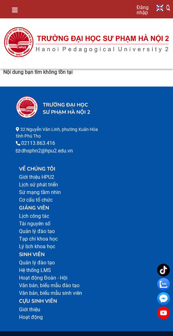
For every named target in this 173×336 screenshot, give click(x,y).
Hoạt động (31, 317)
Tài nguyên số (34, 224)
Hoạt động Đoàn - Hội (43, 278)
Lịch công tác (34, 216)
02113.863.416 (38, 143)
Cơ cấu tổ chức (36, 200)
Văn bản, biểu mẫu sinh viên (50, 293)
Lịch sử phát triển (38, 185)
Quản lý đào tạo (37, 231)
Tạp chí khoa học (38, 239)
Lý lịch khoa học (37, 246)
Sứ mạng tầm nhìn (40, 192)
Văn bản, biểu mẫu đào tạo (49, 285)
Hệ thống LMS (35, 270)
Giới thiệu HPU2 (36, 177)
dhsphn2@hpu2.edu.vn (47, 151)
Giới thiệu (29, 310)
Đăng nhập (143, 9)
